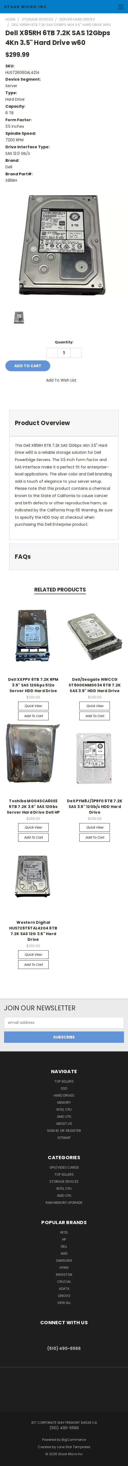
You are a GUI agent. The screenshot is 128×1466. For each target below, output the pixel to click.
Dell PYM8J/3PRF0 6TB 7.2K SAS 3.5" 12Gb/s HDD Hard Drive (94, 806)
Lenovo (64, 1295)
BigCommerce (74, 1439)
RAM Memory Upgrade (64, 1202)
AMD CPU (64, 1116)
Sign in (53, 1130)
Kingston (64, 1274)
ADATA (64, 1288)
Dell (64, 1246)
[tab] (64, 423)
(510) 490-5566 (64, 1348)
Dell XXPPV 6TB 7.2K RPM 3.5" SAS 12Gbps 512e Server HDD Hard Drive (33, 685)
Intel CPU (64, 1109)
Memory (64, 1102)
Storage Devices (64, 1181)
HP (64, 1239)
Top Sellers (64, 1081)
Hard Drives (64, 1095)
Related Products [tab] (60, 589)
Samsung (64, 1260)
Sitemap (64, 1137)
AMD (64, 1253)
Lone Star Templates (73, 1447)
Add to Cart (33, 716)
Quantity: (64, 342)
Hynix (64, 1267)
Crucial (64, 1281)
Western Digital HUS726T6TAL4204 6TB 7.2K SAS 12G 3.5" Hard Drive (33, 931)
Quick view (33, 706)
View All (64, 1302)
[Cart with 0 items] (110, 7)
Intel (64, 1232)
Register (73, 1130)
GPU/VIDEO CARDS (64, 1167)
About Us (64, 1123)
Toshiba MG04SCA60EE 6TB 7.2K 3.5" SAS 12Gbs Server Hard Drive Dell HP (33, 806)
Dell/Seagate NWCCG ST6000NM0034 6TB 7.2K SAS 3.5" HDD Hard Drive (95, 685)
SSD (64, 1088)
